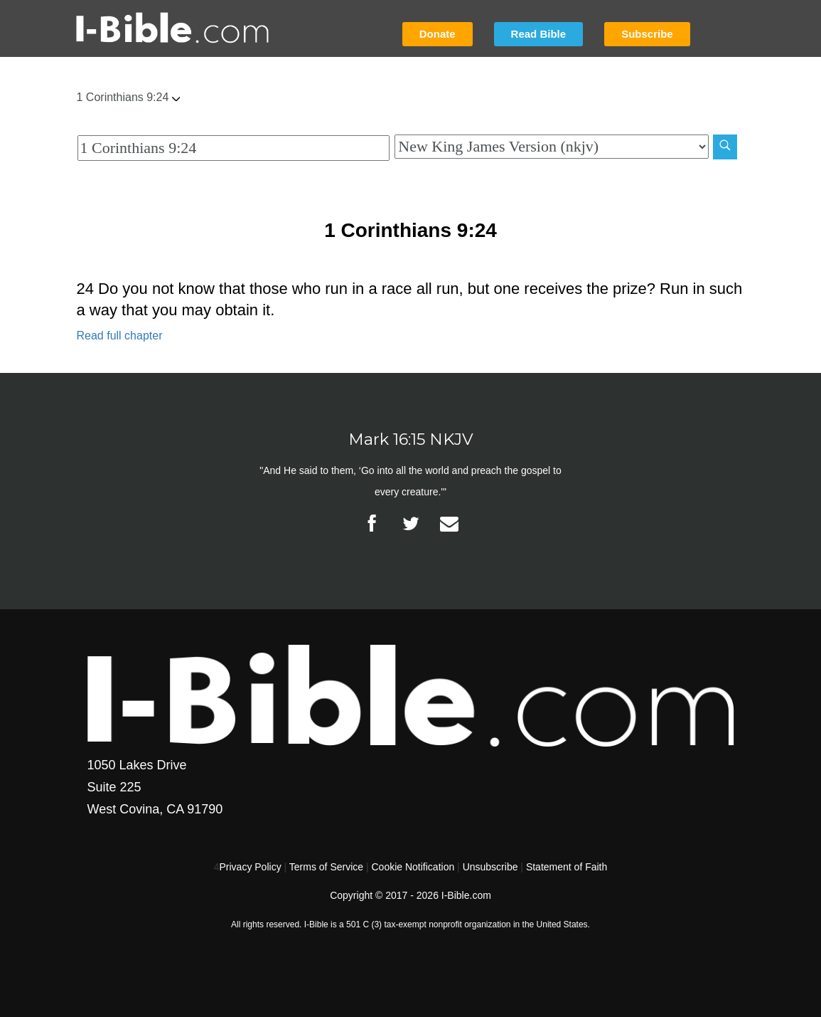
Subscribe (647, 34)
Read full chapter (120, 336)
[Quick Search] (233, 148)
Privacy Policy (250, 867)
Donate (437, 34)
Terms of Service (326, 867)
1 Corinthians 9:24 (129, 97)
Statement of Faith (566, 867)
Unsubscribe (490, 867)
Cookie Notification (412, 867)
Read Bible (539, 34)
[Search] (725, 147)
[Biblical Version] (552, 147)
